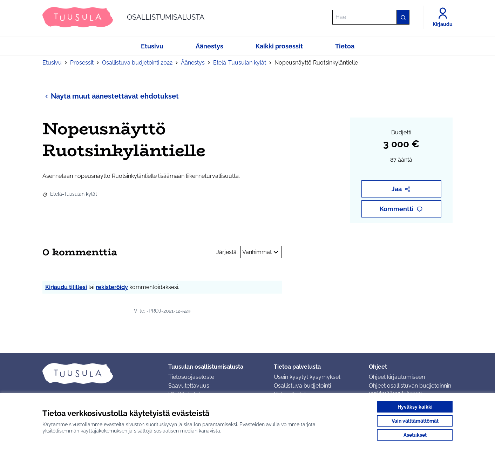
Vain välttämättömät (415, 421)
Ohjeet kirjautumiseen (397, 377)
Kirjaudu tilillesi (66, 287)
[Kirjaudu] (443, 17)
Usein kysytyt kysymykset (307, 377)
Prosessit (82, 62)
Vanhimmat (261, 252)
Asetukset (415, 435)
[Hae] (371, 17)
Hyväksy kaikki (415, 407)
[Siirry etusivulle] (123, 17)
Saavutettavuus (188, 385)
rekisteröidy (112, 287)
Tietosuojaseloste (191, 377)
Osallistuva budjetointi (302, 385)
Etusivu (52, 62)
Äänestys (193, 62)
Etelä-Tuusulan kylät (239, 62)
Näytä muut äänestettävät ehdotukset (110, 96)
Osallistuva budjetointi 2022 (137, 62)
